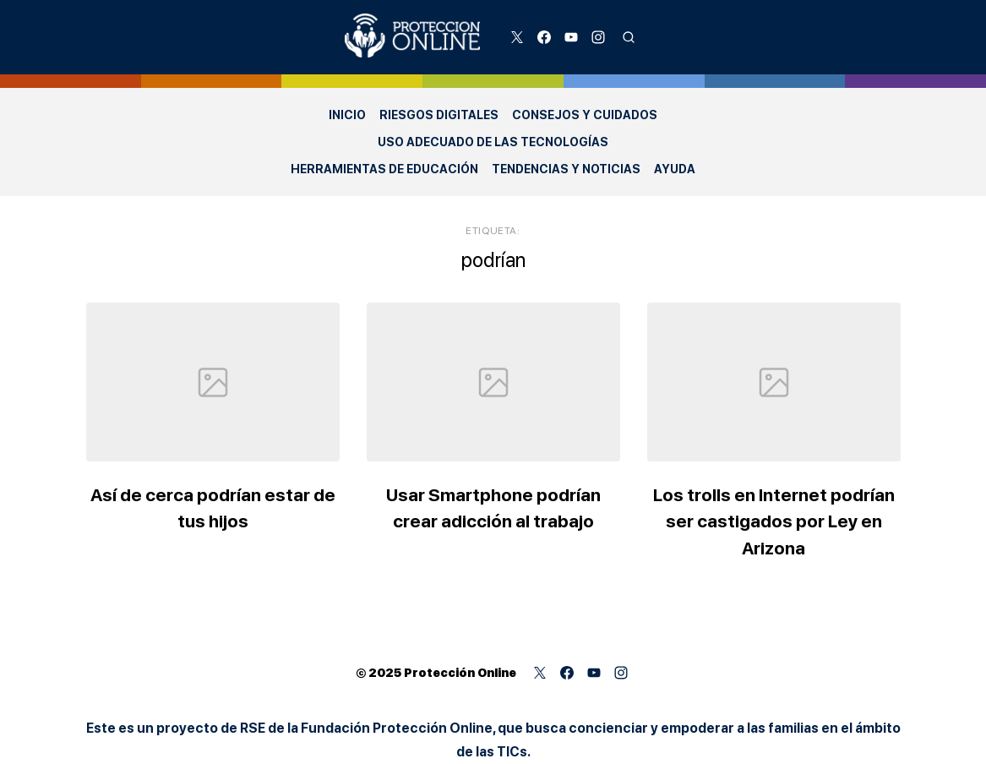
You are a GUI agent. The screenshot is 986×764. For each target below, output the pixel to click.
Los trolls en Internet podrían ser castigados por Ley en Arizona (774, 521)
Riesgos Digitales (438, 115)
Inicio (347, 115)
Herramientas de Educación (384, 169)
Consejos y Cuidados (584, 115)
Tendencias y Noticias (566, 169)
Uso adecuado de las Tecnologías (493, 142)
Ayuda (674, 169)
